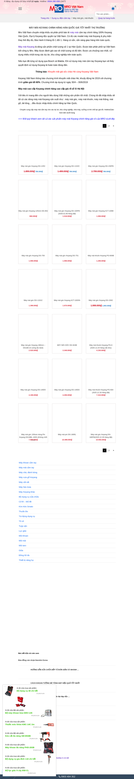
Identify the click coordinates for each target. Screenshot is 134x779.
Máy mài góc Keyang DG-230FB (100, 166)
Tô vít (21, 521)
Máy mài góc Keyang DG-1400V (33, 390)
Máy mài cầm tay (26, 467)
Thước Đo (23, 511)
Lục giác (23, 531)
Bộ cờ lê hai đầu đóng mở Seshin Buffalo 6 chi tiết (49, 758)
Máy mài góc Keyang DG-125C (33, 166)
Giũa (21, 550)
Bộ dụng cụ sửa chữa (29, 497)
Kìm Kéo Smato (26, 506)
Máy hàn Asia (25, 487)
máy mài (74, 32)
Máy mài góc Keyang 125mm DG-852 (33, 211)
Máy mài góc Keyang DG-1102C (67, 166)
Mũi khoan (23, 536)
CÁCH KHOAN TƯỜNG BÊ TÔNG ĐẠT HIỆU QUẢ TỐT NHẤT (55, 683)
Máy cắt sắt (24, 482)
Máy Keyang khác (27, 492)
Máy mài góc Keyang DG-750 (33, 256)
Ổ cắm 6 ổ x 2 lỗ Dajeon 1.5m (41, 743)
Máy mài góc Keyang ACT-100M (100, 211)
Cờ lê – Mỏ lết (25, 501)
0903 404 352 (67, 776)
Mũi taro (22, 545)
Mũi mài (22, 540)
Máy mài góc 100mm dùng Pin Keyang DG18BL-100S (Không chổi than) (33, 437)
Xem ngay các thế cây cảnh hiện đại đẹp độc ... (50, 696)
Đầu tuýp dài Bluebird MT (40, 728)
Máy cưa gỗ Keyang (28, 477)
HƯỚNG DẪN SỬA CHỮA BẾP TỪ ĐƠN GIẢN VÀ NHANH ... (55, 670)
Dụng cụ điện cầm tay (61, 18)
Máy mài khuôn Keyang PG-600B (101, 256)
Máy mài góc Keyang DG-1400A (67, 390)
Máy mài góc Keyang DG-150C (101, 300)
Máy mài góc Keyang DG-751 (67, 256)
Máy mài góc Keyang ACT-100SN (67, 300)
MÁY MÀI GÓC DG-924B (67, 345)
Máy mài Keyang (26, 47)
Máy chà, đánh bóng (28, 472)
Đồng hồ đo (24, 555)
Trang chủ (45, 18)
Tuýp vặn (23, 526)
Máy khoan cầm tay (27, 462)
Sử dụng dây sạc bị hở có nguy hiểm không (36, 710)
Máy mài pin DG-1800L (67, 434)
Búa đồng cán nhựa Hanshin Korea (33, 660)
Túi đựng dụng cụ (27, 516)
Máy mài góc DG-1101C (33, 300)
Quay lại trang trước (106, 18)
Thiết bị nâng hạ (26, 560)
